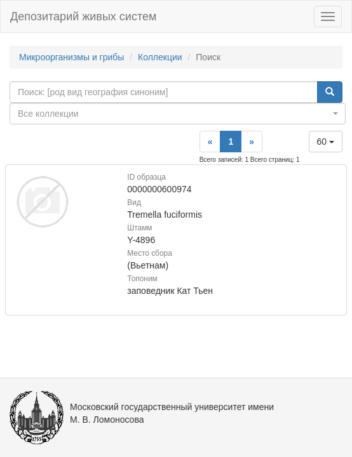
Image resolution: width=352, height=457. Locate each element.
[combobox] (178, 113)
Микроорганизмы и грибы (71, 57)
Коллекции (160, 57)
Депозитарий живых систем (83, 16)
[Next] (251, 141)
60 (325, 141)
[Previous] (210, 141)
